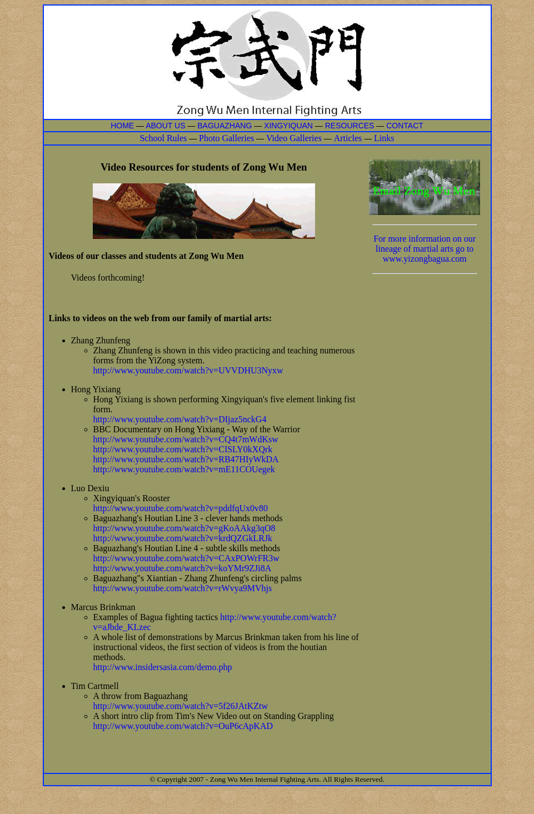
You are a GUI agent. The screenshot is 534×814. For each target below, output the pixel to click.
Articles (348, 138)
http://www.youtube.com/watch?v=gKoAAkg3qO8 (184, 528)
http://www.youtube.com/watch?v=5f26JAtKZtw (180, 706)
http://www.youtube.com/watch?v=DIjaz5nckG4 (180, 419)
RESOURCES (350, 125)
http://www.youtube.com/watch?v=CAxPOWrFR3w (186, 558)
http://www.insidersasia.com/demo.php (162, 667)
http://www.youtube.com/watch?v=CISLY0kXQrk (183, 449)
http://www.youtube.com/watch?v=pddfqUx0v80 (180, 508)
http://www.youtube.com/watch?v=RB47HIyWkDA (186, 459)
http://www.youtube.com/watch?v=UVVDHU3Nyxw (188, 370)
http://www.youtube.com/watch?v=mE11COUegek (184, 469)
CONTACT (404, 125)
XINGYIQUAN (288, 125)
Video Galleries (294, 138)
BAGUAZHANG (224, 125)
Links (384, 138)
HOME (122, 125)
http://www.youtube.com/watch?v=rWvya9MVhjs (182, 588)
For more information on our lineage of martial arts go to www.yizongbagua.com (424, 248)
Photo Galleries (226, 138)
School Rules (163, 138)
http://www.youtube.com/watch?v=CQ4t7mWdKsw (185, 439)
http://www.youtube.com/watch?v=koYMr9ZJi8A (182, 568)
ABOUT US (166, 125)
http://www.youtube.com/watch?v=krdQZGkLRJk (183, 538)
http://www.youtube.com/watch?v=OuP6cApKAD (183, 726)
